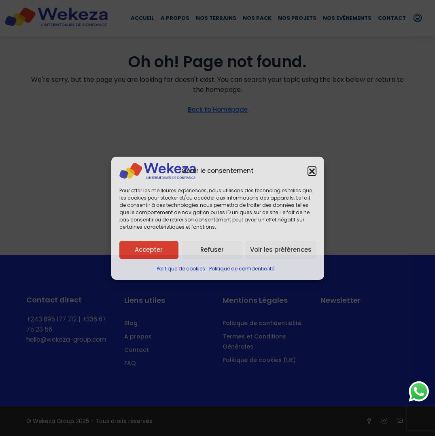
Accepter (149, 249)
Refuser (212, 249)
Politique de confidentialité (241, 268)
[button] (312, 171)
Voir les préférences (281, 249)
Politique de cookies (181, 268)
